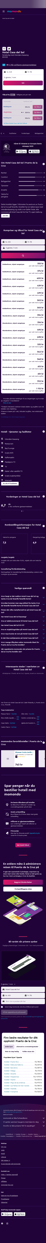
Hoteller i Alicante (10, 1074)
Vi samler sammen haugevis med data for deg (24, 1122)
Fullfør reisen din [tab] (28, 1051)
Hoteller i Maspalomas (11, 1077)
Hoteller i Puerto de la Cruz (24, 1136)
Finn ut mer (7, 403)
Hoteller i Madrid (9, 1080)
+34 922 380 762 (8, 62)
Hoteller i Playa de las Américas (14, 1083)
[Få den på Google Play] (21, 152)
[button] (3, 11)
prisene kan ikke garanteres (14, 1112)
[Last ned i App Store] (34, 152)
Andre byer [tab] (9, 1046)
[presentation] (34, 151)
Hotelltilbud (9, 1134)
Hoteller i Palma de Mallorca (13, 1065)
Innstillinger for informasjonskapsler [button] (13, 417)
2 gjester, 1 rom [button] (10, 77)
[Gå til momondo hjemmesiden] (14, 11)
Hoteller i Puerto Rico (11, 1062)
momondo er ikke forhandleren (24, 1118)
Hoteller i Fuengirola (11, 1092)
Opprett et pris (34, 833)
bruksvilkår (29, 1016)
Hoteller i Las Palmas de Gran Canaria (16, 1086)
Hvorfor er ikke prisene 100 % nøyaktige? (24, 1126)
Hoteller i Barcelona (10, 1068)
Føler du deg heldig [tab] (12, 1051)
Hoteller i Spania (33, 1134)
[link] (23, 845)
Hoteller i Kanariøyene (7, 1136)
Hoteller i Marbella (10, 1089)
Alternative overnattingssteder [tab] (27, 1046)
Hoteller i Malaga (9, 1071)
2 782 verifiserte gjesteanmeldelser (22, 65)
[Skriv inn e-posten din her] (25, 1001)
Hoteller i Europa (20, 1134)
